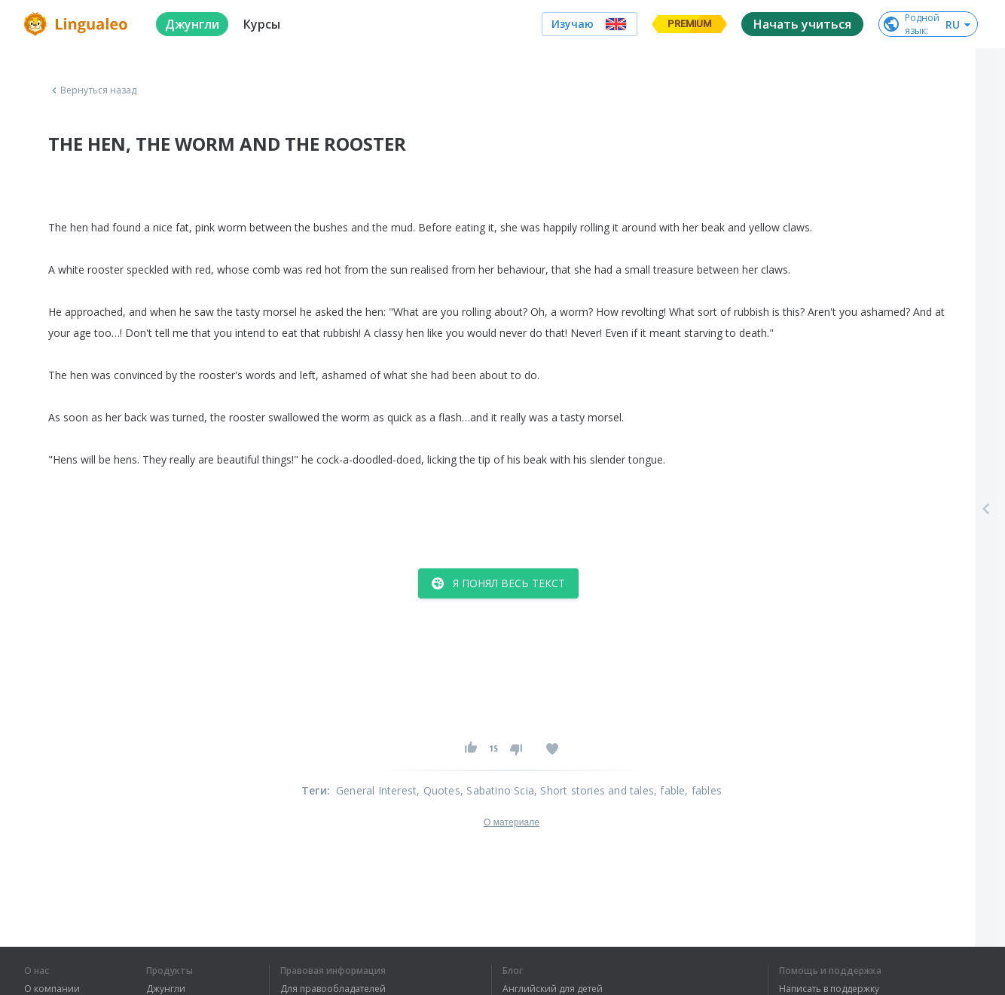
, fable (669, 790)
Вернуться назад (92, 90)
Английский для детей (552, 989)
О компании (52, 989)
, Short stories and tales (594, 790)
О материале (511, 822)
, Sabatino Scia (497, 790)
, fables (703, 790)
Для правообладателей (333, 989)
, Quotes (438, 790)
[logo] (78, 24)
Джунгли (165, 989)
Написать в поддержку (829, 989)
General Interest (376, 790)
